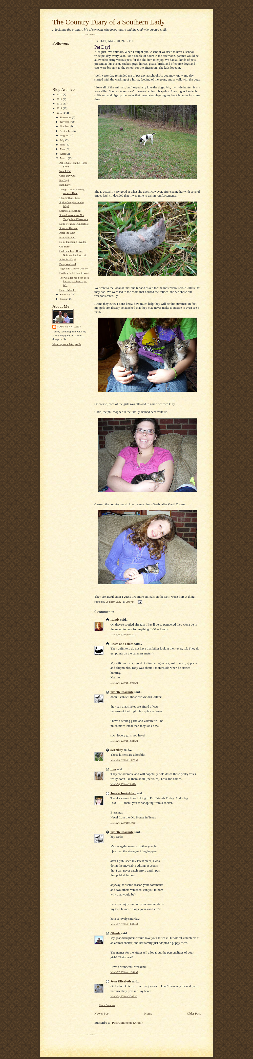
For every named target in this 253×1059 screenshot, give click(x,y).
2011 (60, 108)
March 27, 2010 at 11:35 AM (124, 972)
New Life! (65, 171)
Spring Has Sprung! (70, 210)
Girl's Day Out (67, 175)
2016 (60, 94)
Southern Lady (69, 326)
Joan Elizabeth (120, 981)
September (66, 130)
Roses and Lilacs (121, 644)
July (62, 140)
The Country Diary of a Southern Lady (108, 22)
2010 (60, 112)
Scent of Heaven (68, 228)
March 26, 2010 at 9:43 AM (123, 634)
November (66, 121)
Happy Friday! (67, 237)
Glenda (115, 933)
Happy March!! (67, 289)
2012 (60, 103)
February (65, 294)
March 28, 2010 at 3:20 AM (123, 996)
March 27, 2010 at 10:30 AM (124, 924)
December (66, 117)
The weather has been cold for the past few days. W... (74, 281)
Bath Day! (65, 184)
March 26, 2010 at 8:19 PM (123, 822)
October (65, 126)
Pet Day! (64, 180)
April (63, 153)
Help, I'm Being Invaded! (73, 241)
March (64, 158)
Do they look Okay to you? (74, 272)
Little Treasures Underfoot (74, 223)
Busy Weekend (67, 264)
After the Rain (67, 232)
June (63, 144)
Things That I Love (70, 197)
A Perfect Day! (67, 259)
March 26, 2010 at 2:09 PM (123, 784)
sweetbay (116, 750)
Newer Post (101, 1013)
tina (113, 769)
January (64, 298)
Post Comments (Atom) (127, 1022)
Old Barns (65, 246)
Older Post (194, 1013)
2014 (60, 99)
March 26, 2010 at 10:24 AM (124, 740)
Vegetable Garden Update (73, 268)
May (63, 148)
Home (148, 1013)
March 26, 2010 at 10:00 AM (124, 682)
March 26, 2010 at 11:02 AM (124, 760)
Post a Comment (107, 1005)
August (64, 135)
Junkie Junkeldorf (123, 793)
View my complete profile (66, 344)
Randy (115, 619)
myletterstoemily (121, 692)
